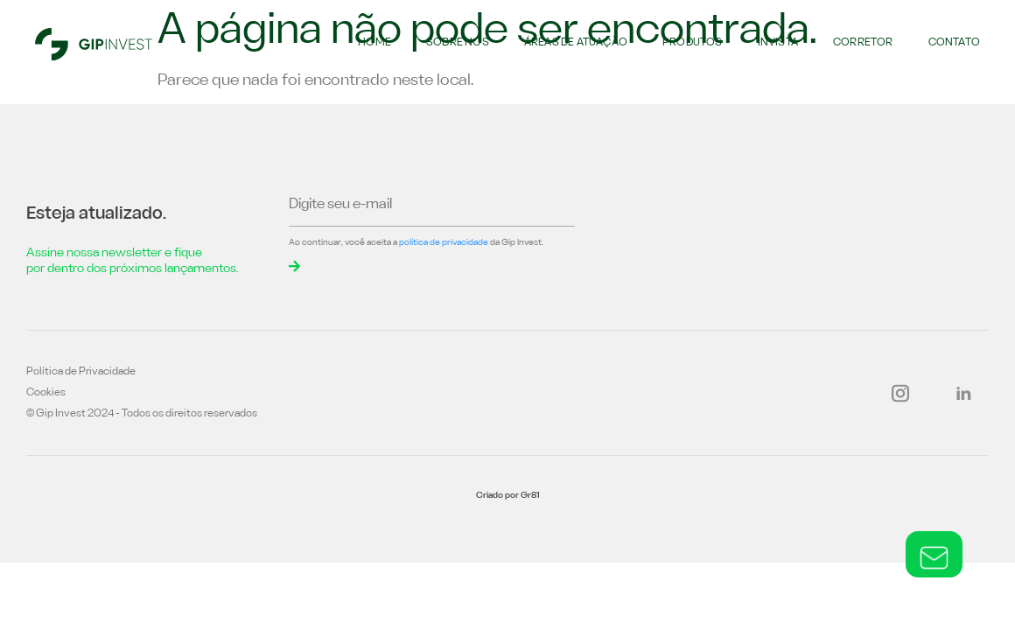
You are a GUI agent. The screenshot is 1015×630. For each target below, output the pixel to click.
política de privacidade (443, 243)
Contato (954, 43)
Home (374, 43)
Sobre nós (457, 43)
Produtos (692, 43)
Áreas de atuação (575, 43)
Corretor (863, 43)
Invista (778, 43)
